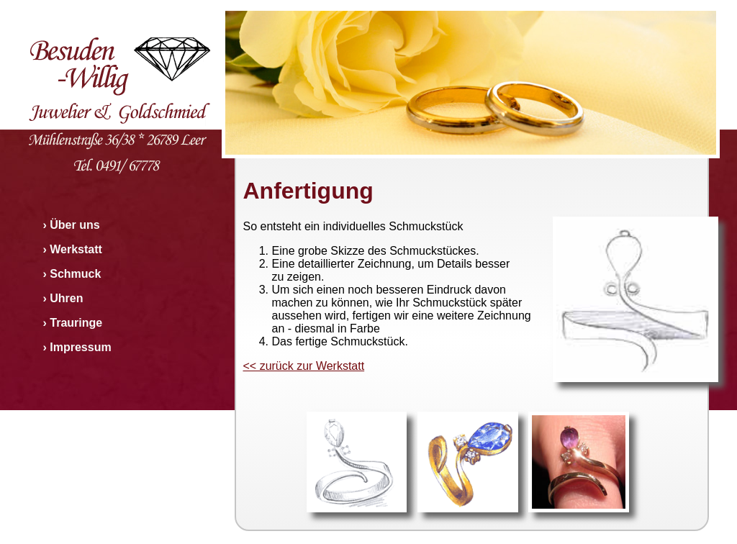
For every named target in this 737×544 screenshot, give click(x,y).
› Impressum (77, 347)
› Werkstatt (72, 249)
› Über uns (71, 225)
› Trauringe (73, 323)
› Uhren (63, 298)
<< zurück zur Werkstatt (304, 366)
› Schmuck (72, 274)
